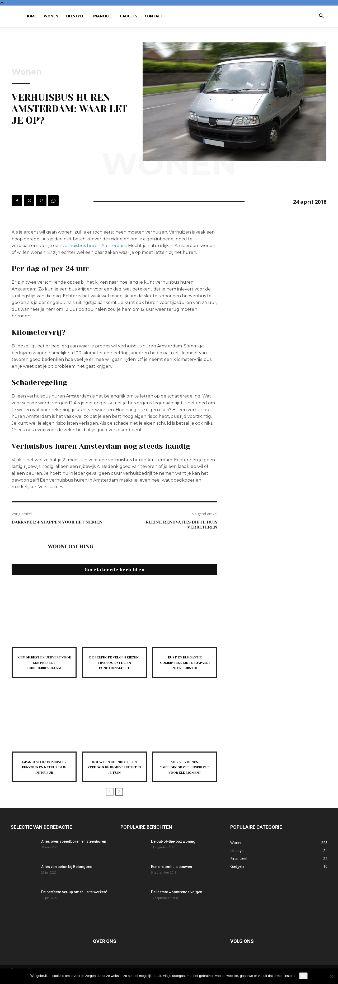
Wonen (51, 15)
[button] (321, 16)
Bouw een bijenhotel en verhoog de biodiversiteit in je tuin (114, 774)
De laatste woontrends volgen (176, 901)
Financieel (101, 15)
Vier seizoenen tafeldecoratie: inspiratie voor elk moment (185, 774)
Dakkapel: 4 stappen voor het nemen (57, 522)
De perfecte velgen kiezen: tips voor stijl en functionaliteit (114, 665)
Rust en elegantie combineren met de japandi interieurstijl (184, 665)
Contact (154, 15)
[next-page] (119, 801)
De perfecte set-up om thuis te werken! (74, 901)
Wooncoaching (70, 546)
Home (30, 15)
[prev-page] (110, 801)
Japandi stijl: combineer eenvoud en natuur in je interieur (44, 774)
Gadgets (128, 15)
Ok (303, 976)
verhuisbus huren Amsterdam (94, 245)
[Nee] (331, 976)
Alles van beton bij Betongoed (66, 876)
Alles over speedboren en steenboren (73, 851)
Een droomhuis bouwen (171, 876)
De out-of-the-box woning (173, 851)
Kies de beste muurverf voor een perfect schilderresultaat (44, 665)
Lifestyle (75, 15)
